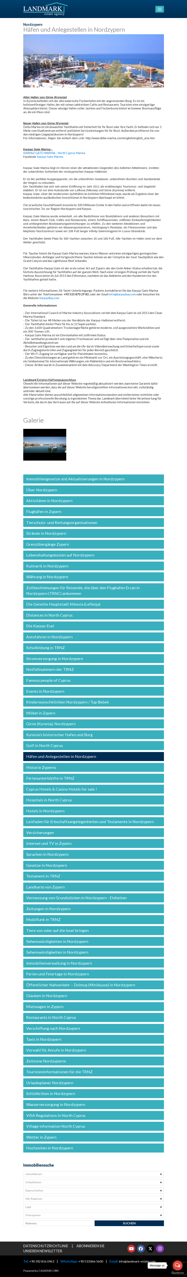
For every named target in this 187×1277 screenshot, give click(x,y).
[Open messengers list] (178, 1265)
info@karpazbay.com (122, 294)
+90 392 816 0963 (41, 1261)
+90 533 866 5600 (90, 1261)
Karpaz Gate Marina (50, 156)
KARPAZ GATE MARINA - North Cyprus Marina (54, 153)
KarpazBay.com (49, 298)
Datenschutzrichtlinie (45, 1246)
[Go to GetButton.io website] (177, 1273)
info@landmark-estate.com (137, 1261)
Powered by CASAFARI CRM (40, 1270)
